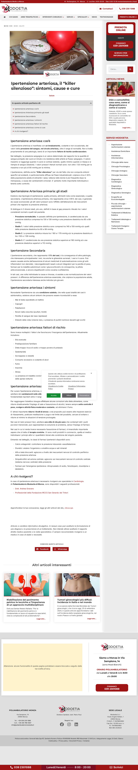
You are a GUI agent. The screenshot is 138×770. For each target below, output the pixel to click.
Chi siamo (13, 17)
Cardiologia (78, 481)
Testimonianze (106, 17)
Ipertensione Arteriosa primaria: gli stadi (32, 112)
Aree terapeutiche (30, 17)
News (94, 17)
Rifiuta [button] (69, 395)
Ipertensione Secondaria (25, 116)
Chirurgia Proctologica (120, 166)
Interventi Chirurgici (53, 17)
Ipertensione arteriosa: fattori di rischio (31, 124)
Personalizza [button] (84, 395)
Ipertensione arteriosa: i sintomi (28, 120)
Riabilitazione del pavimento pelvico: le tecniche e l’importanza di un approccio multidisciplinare (26, 602)
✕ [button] (91, 373)
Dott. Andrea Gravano (24, 488)
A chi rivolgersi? (21, 131)
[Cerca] (130, 69)
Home (11, 26)
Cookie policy (53, 741)
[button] (91, 103)
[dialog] (69, 385)
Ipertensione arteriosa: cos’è (27, 109)
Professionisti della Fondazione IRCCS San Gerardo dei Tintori (41, 493)
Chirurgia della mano (119, 162)
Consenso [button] (86, 741)
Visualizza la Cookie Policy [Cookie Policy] (55, 387)
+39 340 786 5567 (24, 723)
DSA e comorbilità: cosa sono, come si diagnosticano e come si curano (119, 104)
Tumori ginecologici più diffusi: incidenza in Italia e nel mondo (74, 601)
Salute (21, 26)
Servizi (71, 17)
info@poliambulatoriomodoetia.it (22, 725)
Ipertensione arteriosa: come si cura (30, 127)
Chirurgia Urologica (119, 171)
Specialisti (83, 17)
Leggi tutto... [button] (41, 619)
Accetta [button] (53, 395)
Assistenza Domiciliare (120, 151)
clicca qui (69, 508)
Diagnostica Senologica (121, 193)
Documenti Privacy (75, 741)
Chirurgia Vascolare (119, 175)
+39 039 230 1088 (24, 720)
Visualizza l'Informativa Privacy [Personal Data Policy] (76, 387)
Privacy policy (63, 741)
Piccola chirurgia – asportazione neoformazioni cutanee (120, 206)
